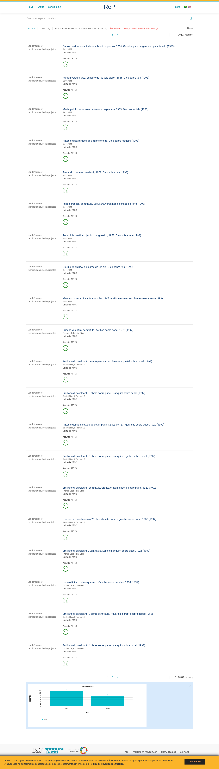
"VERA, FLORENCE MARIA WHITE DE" (141, 28)
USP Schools (54, 7)
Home (30, 7)
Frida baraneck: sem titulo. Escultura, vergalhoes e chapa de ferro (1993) (104, 203)
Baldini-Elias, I (79, 333)
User (177, 7)
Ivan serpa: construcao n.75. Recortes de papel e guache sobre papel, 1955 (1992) (109, 519)
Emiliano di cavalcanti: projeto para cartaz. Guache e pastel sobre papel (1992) (107, 361)
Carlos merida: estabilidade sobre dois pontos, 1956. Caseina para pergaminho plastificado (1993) (119, 46)
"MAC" (45, 28)
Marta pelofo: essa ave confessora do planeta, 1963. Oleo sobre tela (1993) (105, 109)
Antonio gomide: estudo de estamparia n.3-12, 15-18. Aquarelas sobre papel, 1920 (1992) (113, 424)
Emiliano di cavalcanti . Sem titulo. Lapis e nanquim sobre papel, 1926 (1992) (106, 550)
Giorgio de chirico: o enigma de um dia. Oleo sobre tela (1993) (98, 266)
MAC (74, 52)
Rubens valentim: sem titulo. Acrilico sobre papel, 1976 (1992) (98, 330)
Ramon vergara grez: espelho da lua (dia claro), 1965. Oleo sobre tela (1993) (106, 77)
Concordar (195, 762)
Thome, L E (67, 333)
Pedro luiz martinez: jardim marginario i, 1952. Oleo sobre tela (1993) (102, 235)
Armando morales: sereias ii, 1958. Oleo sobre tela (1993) (95, 172)
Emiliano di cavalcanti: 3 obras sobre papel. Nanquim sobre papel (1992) (104, 393)
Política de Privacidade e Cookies (106, 764)
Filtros (31, 28)
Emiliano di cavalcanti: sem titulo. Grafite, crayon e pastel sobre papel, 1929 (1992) (110, 487)
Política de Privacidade (145, 752)
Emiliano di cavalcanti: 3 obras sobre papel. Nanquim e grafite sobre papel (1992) (109, 456)
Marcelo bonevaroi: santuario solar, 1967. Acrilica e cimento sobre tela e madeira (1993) (113, 298)
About (41, 7)
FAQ (126, 752)
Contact (184, 752)
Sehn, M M (67, 49)
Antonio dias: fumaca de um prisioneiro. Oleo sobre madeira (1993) (101, 140)
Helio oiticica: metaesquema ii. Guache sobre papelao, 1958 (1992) (101, 582)
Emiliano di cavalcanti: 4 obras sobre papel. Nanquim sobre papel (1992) (104, 645)
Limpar (190, 28)
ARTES (74, 58)
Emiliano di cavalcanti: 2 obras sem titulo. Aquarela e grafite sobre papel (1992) (108, 613)
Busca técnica (168, 752)
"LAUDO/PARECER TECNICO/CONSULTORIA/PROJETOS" (81, 28)
